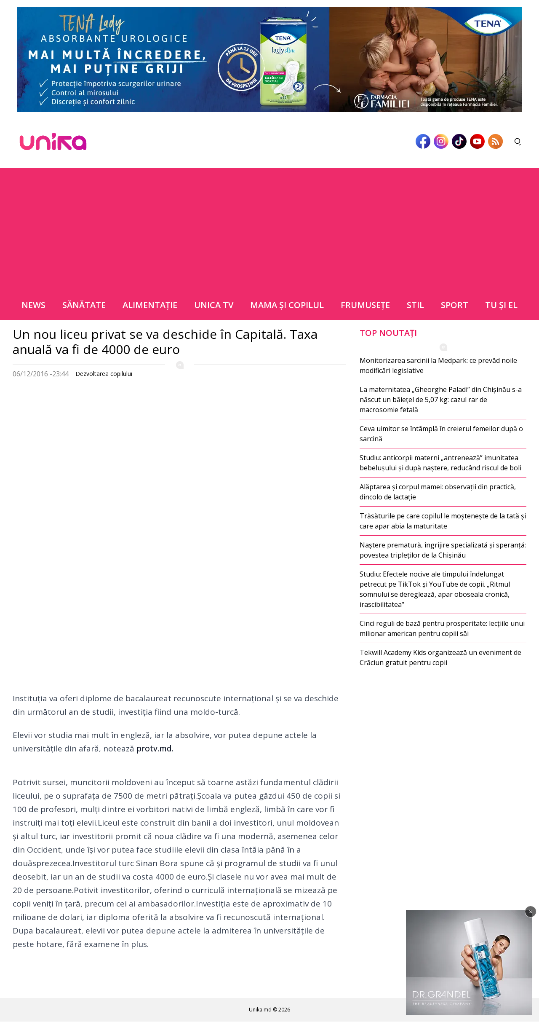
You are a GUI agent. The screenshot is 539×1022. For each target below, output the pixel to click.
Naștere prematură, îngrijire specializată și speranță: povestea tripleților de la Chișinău (443, 550)
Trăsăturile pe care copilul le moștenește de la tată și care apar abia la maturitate (443, 521)
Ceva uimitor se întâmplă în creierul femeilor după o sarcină (441, 433)
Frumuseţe (365, 305)
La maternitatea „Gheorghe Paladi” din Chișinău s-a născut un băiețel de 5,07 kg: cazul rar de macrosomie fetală (441, 399)
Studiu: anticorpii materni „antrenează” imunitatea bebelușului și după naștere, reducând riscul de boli (440, 462)
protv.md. (154, 748)
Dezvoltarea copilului (103, 374)
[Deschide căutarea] (518, 141)
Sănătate (84, 305)
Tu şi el (501, 305)
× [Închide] (531, 911)
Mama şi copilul (287, 305)
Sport (454, 305)
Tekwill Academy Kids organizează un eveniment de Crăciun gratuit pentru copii (440, 657)
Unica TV (213, 305)
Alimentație (150, 305)
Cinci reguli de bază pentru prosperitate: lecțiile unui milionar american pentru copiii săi (442, 628)
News (33, 305)
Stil (415, 305)
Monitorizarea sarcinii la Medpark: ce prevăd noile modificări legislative (438, 365)
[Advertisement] (269, 227)
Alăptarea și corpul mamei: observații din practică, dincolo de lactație (438, 492)
